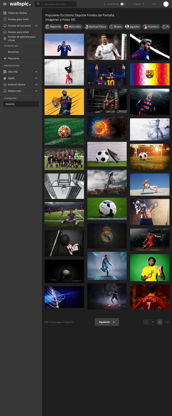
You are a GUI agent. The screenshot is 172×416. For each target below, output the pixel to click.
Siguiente (107, 322)
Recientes (13, 51)
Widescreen (12, 90)
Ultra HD (10, 71)
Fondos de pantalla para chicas (19, 38)
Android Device (14, 84)
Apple (9, 78)
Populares (13, 58)
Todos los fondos (15, 12)
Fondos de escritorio (20, 25)
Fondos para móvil (16, 19)
